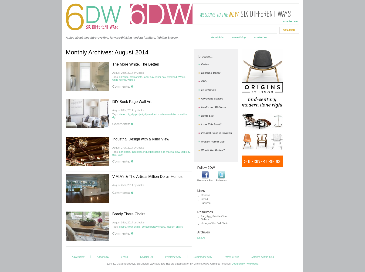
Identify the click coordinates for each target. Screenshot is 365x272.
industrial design (152, 151)
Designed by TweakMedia (245, 263)
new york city (182, 151)
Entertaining (208, 90)
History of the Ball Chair (214, 223)
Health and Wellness (213, 107)
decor (122, 114)
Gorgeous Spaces (212, 98)
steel (120, 154)
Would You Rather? (213, 150)
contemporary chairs (153, 226)
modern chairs (174, 226)
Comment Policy (202, 256)
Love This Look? (211, 124)
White (181, 77)
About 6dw (217, 37)
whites (131, 79)
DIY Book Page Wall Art (132, 102)
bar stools (124, 151)
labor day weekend (166, 77)
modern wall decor (168, 114)
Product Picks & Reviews (216, 133)
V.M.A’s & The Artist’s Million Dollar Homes (147, 177)
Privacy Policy (173, 256)
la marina (168, 151)
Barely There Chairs (128, 214)
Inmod (204, 199)
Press (124, 256)
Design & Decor (210, 72)
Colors (205, 64)
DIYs (204, 81)
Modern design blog (262, 256)
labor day (149, 77)
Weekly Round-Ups (213, 141)
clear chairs (133, 226)
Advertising (239, 37)
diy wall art (151, 114)
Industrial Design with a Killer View (140, 139)
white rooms (119, 79)
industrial (137, 151)
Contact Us (260, 37)
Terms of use (231, 256)
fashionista (136, 77)
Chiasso (205, 195)
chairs (122, 226)
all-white (123, 77)
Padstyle (206, 203)
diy (128, 114)
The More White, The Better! (135, 64)
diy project (137, 114)
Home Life (207, 115)
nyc (114, 154)
